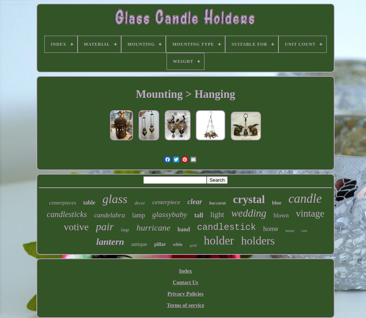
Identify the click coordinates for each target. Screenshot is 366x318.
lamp (138, 215)
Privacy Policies (185, 294)
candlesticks (67, 214)
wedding (248, 213)
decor (139, 203)
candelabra (109, 215)
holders (258, 240)
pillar (160, 244)
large (125, 229)
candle (305, 199)
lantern (110, 242)
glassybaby (169, 214)
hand (184, 229)
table (89, 203)
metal (290, 230)
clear (194, 202)
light (217, 214)
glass (115, 199)
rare (304, 231)
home (270, 228)
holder (219, 240)
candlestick (226, 227)
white (178, 244)
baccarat (217, 203)
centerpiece (166, 202)
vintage (310, 213)
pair (105, 226)
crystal (249, 199)
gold (193, 245)
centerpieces (62, 203)
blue (276, 203)
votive (76, 226)
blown (281, 215)
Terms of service (185, 305)
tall (198, 215)
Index (185, 271)
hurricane (153, 227)
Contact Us (185, 282)
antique (139, 244)
